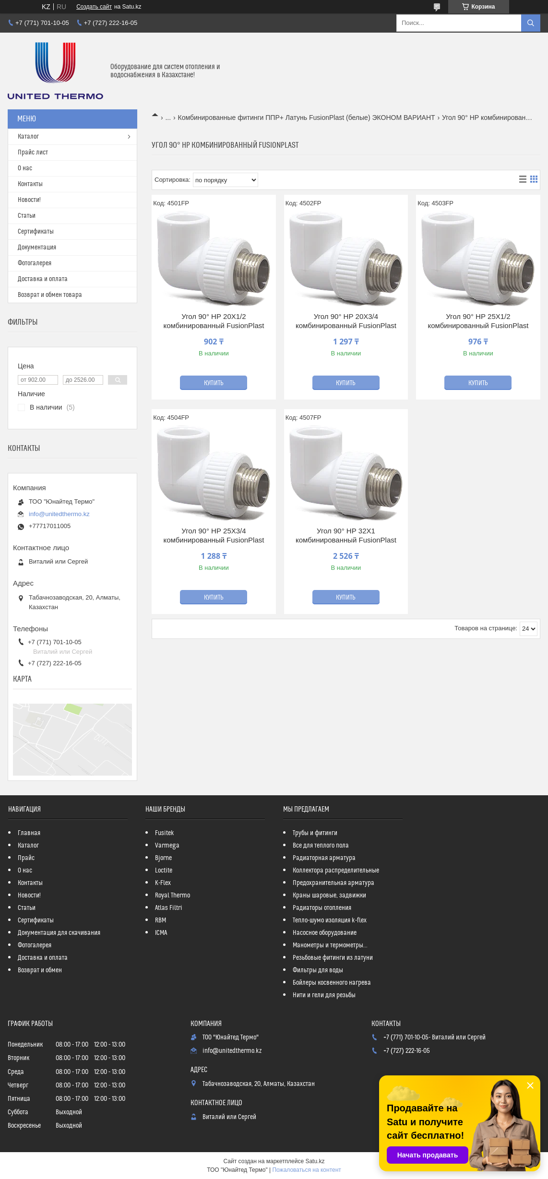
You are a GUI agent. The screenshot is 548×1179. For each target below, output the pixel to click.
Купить (214, 383)
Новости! (29, 200)
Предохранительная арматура (333, 883)
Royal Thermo (172, 895)
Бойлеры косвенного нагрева (332, 983)
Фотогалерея (34, 263)
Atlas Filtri (168, 908)
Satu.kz (314, 1161)
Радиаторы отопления (322, 908)
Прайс (26, 858)
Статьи (27, 216)
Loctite (163, 870)
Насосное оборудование (325, 933)
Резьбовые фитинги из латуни (333, 958)
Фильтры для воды (318, 970)
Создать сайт (94, 6)
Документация (37, 247)
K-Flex (163, 883)
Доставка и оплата (43, 279)
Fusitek (164, 833)
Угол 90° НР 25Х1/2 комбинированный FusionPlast (478, 321)
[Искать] (530, 23)
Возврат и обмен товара (50, 295)
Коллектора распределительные (336, 870)
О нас (25, 168)
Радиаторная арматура (324, 858)
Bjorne (163, 858)
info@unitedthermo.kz (59, 514)
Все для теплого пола (321, 845)
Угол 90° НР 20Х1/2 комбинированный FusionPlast (213, 321)
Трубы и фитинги (315, 833)
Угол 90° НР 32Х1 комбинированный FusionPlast (346, 535)
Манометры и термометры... (330, 945)
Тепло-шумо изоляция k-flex (330, 920)
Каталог (28, 137)
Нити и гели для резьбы (324, 995)
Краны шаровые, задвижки (329, 895)
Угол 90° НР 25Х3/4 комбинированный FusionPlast (213, 535)
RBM (160, 920)
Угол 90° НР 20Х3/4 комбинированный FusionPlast (346, 321)
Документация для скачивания (59, 933)
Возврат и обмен (40, 970)
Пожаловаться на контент (306, 1170)
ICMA (161, 933)
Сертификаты (36, 232)
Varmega (167, 845)
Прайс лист (33, 152)
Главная (29, 833)
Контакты (30, 184)
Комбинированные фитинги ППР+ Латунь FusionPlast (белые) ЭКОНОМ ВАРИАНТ (306, 117)
